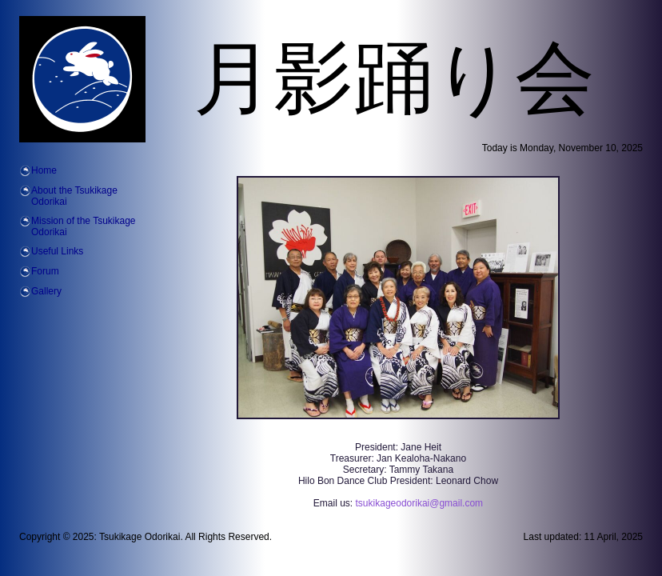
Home (44, 170)
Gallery (46, 291)
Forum (45, 271)
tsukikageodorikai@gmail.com (420, 503)
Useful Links (57, 251)
